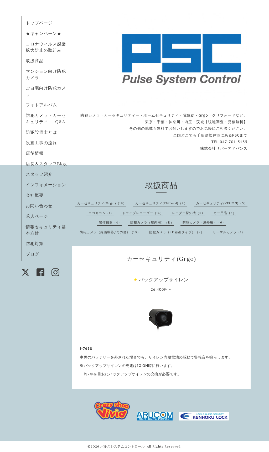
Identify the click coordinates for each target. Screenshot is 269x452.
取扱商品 (35, 60)
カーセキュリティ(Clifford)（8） (161, 203)
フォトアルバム (41, 104)
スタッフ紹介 (39, 174)
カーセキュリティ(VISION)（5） (221, 203)
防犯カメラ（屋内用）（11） (152, 222)
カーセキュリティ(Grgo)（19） (101, 203)
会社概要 (35, 195)
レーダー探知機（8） (188, 213)
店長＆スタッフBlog (46, 163)
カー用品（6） (225, 213)
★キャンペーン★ (43, 33)
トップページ (39, 22)
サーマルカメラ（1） (229, 232)
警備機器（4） (110, 222)
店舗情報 (35, 153)
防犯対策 (35, 243)
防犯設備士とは (41, 132)
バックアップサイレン (164, 280)
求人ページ (37, 216)
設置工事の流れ (41, 142)
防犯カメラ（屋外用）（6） (204, 222)
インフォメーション (46, 184)
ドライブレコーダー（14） (142, 213)
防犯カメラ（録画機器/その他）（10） (110, 232)
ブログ (32, 254)
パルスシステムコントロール (122, 446)
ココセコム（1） (101, 213)
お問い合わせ (39, 205)
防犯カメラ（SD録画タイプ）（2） (176, 232)
